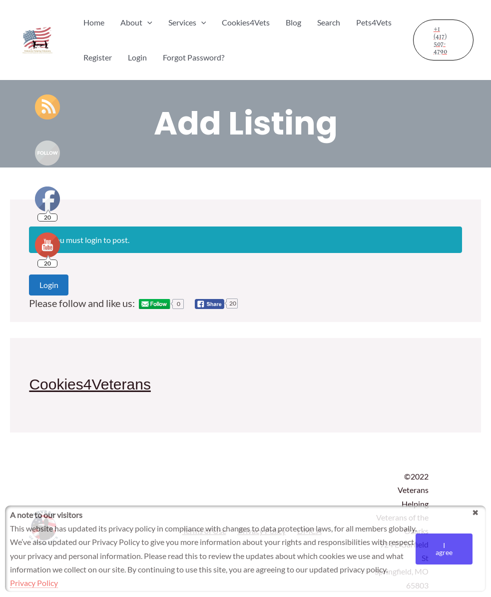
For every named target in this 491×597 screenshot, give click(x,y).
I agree (444, 548)
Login (48, 285)
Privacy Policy (34, 583)
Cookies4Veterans (90, 384)
